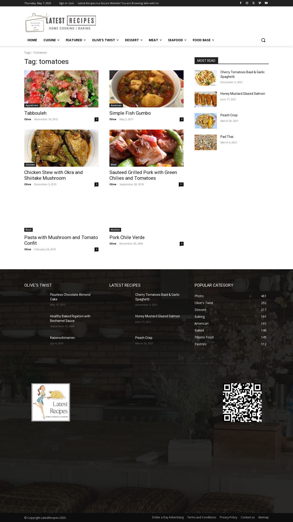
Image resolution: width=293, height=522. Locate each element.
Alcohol (115, 229)
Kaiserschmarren (62, 338)
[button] (263, 40)
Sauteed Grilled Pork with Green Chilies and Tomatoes (143, 175)
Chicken (30, 164)
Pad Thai (226, 137)
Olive (27, 119)
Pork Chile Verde (127, 237)
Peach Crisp (229, 115)
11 (181, 184)
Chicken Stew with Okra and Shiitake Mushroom (53, 175)
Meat (114, 164)
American (116, 105)
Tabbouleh (35, 113)
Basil (28, 229)
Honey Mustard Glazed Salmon (242, 93)
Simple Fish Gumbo (130, 113)
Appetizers (32, 105)
